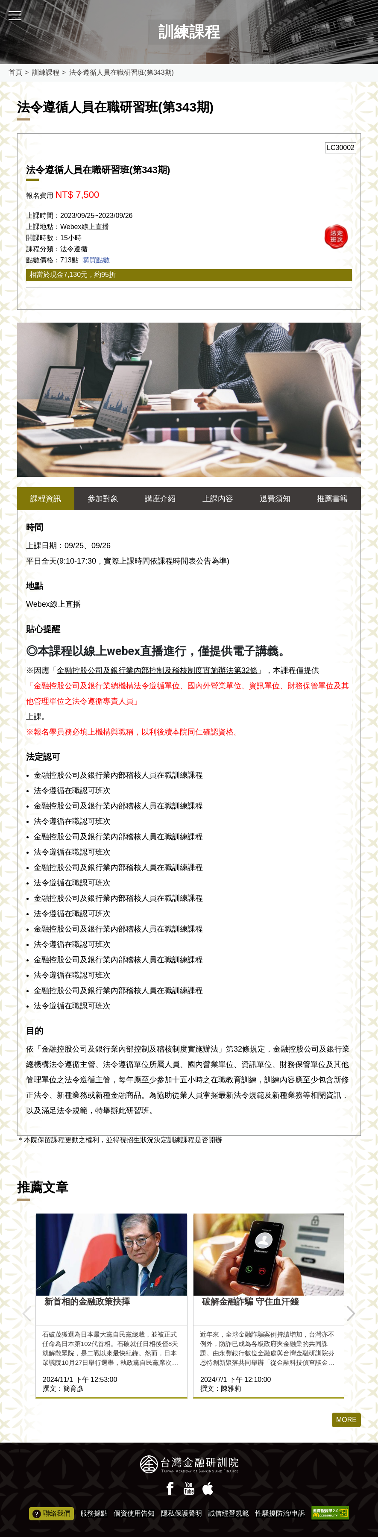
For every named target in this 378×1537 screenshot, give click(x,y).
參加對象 (103, 498)
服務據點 (94, 1513)
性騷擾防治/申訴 (280, 1513)
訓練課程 (45, 72)
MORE (346, 1419)
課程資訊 (45, 498)
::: (3, 3)
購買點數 (96, 260)
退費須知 (275, 498)
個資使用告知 (134, 1513)
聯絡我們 (51, 1514)
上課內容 (217, 498)
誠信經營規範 (228, 1513)
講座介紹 (160, 498)
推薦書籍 (332, 498)
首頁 (15, 72)
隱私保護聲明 (181, 1513)
